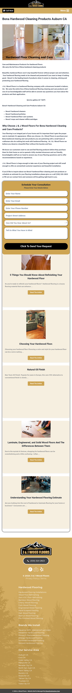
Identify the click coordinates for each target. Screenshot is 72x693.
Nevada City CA (25, 665)
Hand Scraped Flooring (29, 610)
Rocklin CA (23, 673)
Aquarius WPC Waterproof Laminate (35, 629)
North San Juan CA (27, 667)
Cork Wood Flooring (27, 605)
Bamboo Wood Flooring (29, 599)
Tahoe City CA (25, 678)
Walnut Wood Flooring (28, 615)
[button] (36, 292)
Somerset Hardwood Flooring (31, 640)
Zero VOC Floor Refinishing (30, 597)
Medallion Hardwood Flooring (31, 632)
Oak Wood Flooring (27, 612)
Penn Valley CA (25, 670)
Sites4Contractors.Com (52, 690)
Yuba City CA (24, 683)
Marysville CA (24, 662)
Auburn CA (23, 654)
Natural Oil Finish (36, 369)
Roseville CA (24, 675)
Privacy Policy (32, 578)
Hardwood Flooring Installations (32, 592)
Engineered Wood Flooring (30, 607)
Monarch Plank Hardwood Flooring (34, 635)
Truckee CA (24, 680)
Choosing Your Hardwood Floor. (36, 343)
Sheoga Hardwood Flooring (30, 637)
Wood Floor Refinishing (29, 594)
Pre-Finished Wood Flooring (31, 618)
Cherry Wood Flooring (28, 602)
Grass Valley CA (25, 660)
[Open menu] (64, 10)
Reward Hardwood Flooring (31, 643)
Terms (43, 578)
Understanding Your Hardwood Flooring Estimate (36, 497)
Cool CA (22, 657)
